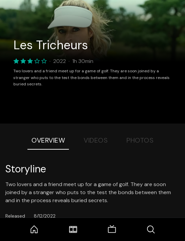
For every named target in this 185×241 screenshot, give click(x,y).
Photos (140, 140)
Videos (96, 140)
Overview (48, 140)
